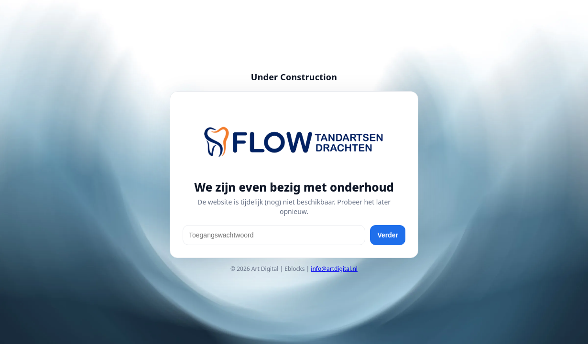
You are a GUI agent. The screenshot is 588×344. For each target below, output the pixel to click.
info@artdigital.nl (334, 269)
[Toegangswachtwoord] (274, 235)
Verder (387, 235)
